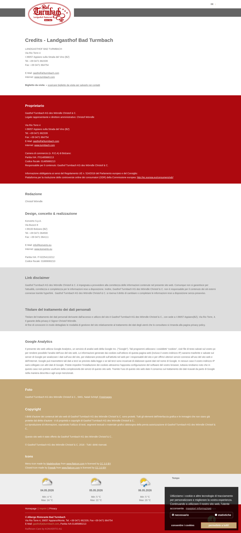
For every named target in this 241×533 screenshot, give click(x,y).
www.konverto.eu (43, 249)
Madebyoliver (53, 463)
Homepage (31, 508)
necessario (180, 515)
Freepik (52, 467)
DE (212, 4)
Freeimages (105, 397)
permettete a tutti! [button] (219, 525)
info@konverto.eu (42, 245)
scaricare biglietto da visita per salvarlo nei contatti (74, 85)
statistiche (223, 515)
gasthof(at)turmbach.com (46, 73)
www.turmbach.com (44, 77)
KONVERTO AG (53, 528)
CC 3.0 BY (105, 463)
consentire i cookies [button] (182, 525)
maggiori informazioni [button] (198, 508)
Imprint (43, 508)
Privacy (53, 508)
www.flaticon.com (75, 463)
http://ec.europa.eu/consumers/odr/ (155, 177)
